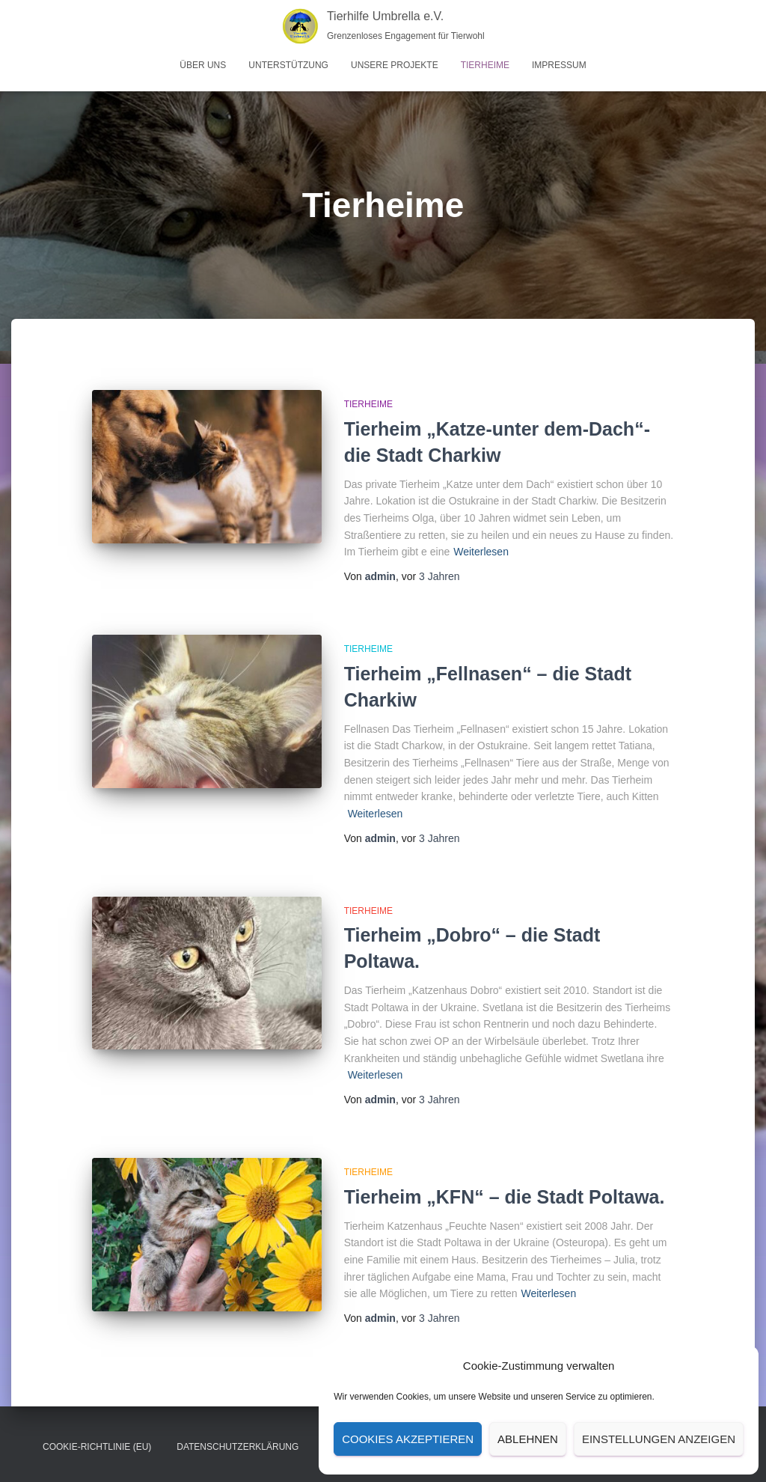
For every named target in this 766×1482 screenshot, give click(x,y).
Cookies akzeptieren (408, 1439)
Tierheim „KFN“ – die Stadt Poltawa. (504, 1196)
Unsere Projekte (394, 65)
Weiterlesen (481, 552)
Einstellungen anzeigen (658, 1439)
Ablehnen (527, 1439)
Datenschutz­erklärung (237, 1447)
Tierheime (485, 65)
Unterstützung (288, 65)
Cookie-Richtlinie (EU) (97, 1447)
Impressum (559, 65)
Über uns (203, 65)
